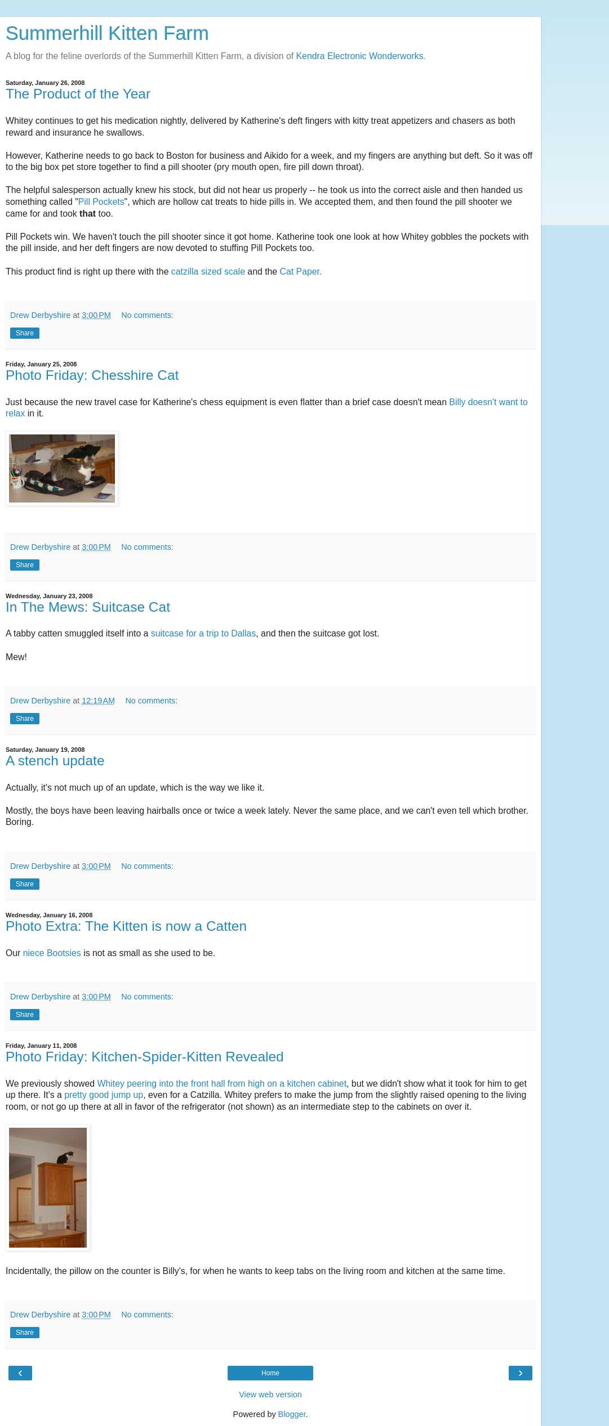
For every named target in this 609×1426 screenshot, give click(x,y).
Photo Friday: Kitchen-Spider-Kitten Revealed (145, 1056)
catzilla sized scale (208, 271)
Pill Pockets (101, 202)
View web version (270, 1394)
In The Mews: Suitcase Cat (88, 607)
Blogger (292, 1414)
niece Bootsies (52, 953)
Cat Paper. (301, 271)
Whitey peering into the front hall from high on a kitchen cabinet (221, 1083)
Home (270, 1373)
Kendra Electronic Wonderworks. (361, 56)
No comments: (147, 315)
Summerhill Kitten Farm (107, 33)
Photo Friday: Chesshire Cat (92, 375)
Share (25, 333)
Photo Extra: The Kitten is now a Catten (126, 926)
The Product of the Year (78, 93)
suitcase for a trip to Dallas (203, 633)
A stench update (55, 760)
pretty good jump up (103, 1095)
